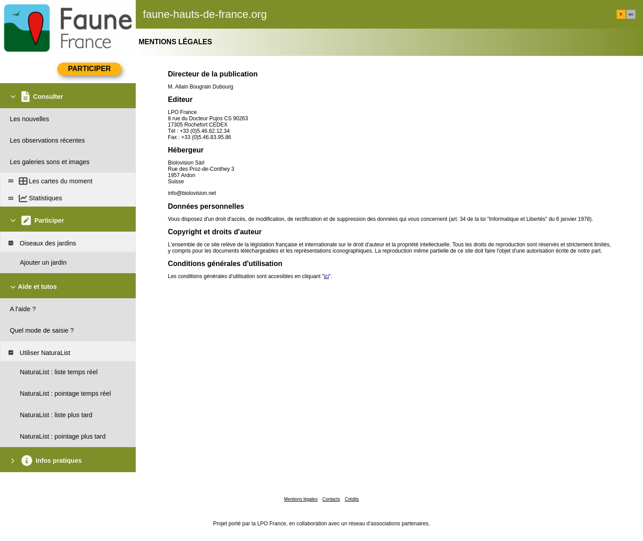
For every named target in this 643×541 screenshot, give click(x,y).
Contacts (331, 499)
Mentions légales (300, 499)
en (631, 14)
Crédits (352, 499)
